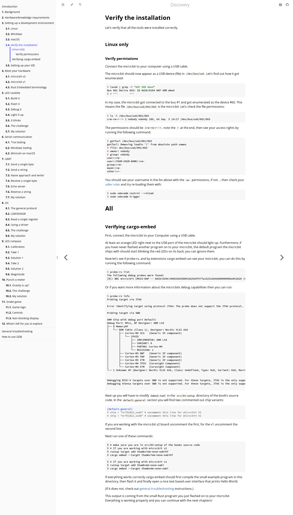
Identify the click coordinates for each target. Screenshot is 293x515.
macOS (13, 39)
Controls (14, 312)
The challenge (17, 126)
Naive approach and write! (25, 175)
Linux (12, 28)
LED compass (11, 241)
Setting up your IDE (20, 65)
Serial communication (17, 137)
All (109, 208)
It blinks (13, 120)
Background (11, 12)
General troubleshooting (17, 331)
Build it (13, 98)
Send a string (16, 169)
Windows (14, 34)
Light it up (15, 115)
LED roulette (11, 93)
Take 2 (12, 263)
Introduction (9, 6)
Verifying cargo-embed (26, 59)
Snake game (11, 302)
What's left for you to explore (22, 323)
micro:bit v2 (16, 76)
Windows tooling (19, 148)
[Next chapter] (281, 257)
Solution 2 (14, 268)
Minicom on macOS (20, 153)
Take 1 (12, 252)
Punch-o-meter (13, 279)
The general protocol (21, 208)
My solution (15, 131)
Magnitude (15, 274)
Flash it (13, 104)
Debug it (13, 109)
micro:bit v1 (16, 82)
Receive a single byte (21, 181)
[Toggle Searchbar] (80, 4)
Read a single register (22, 219)
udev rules (112, 184)
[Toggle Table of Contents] (62, 4)
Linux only (18, 49)
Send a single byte (20, 164)
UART (7, 159)
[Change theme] (71, 4)
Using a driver (17, 224)
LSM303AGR (16, 213)
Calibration (15, 247)
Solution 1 (14, 258)
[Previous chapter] (66, 257)
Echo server (15, 186)
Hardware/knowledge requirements (26, 17)
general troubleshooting (157, 489)
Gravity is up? (17, 285)
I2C (5, 203)
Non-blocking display (22, 318)
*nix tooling (15, 142)
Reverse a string (18, 192)
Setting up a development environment (28, 23)
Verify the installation (22, 45)
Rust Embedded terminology (26, 87)
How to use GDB (12, 336)
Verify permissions (27, 54)
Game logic (16, 307)
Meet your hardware (16, 71)
